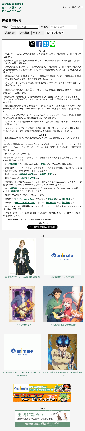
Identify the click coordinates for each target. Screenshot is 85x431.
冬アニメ (16, 10)
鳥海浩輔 (15, 191)
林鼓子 (44, 164)
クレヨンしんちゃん (24, 199)
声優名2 (44, 27)
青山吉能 (13, 164)
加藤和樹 (13, 188)
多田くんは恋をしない (25, 202)
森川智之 (66, 199)
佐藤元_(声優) (46, 174)
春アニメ (6, 7)
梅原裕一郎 (51, 202)
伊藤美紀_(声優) (26, 174)
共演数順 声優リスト (13, 4)
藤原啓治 (52, 199)
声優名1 (5, 27)
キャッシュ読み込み (71, 7)
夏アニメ (16, 7)
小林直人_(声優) (28, 178)
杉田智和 (66, 202)
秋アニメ (6, 10)
